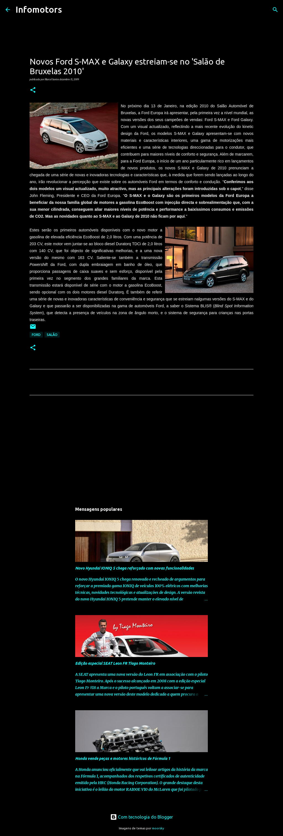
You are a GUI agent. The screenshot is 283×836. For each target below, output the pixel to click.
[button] (33, 90)
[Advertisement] (141, 451)
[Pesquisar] (69, 9)
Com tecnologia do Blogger (141, 816)
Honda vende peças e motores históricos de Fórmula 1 (122, 758)
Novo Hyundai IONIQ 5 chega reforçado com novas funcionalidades (134, 568)
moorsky (158, 828)
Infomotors (38, 9)
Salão (52, 334)
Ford (36, 334)
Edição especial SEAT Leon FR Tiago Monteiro (115, 663)
